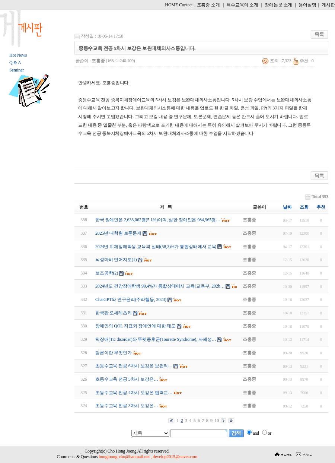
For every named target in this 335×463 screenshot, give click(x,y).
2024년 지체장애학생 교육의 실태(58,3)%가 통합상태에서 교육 (155, 246)
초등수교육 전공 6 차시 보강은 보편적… (133, 365)
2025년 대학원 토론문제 (118, 233)
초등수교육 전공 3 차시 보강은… (126, 405)
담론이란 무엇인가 (113, 352)
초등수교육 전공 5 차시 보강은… (126, 379)
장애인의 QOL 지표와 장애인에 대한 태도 (135, 326)
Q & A (15, 62)
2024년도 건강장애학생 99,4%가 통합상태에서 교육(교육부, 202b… (160, 286)
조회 (304, 207)
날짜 (287, 207)
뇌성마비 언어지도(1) (116, 259)
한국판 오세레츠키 (113, 312)
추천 (320, 207)
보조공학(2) (106, 273)
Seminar (16, 70)
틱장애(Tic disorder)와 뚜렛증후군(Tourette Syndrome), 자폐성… (155, 339)
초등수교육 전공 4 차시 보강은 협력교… (133, 392)
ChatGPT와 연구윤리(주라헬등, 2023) (130, 299)
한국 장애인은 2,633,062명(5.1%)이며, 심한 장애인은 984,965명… (157, 219)
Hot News (18, 55)
